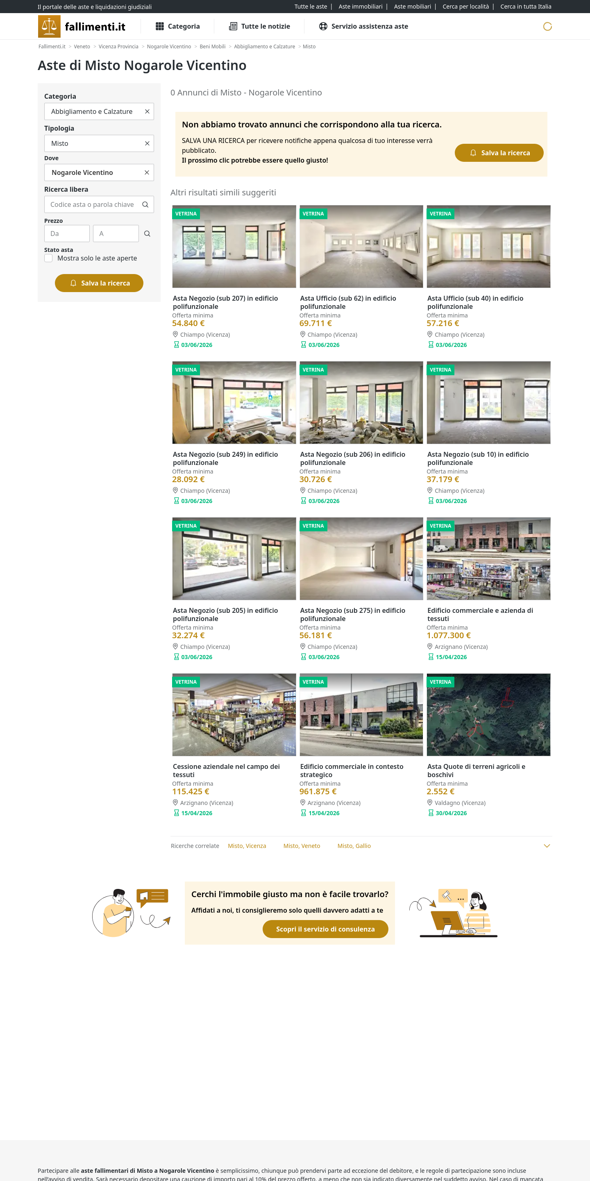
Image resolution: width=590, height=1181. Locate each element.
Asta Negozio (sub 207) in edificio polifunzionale (225, 302)
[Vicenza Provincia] (118, 47)
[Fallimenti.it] (52, 47)
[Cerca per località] (466, 6)
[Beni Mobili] (212, 47)
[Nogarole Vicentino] (169, 47)
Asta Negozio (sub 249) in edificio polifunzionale (225, 458)
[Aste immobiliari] (361, 6)
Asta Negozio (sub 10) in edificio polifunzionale (478, 458)
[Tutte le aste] (311, 6)
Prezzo (53, 220)
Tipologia (59, 128)
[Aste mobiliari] (412, 6)
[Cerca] (145, 204)
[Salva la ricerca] (99, 283)
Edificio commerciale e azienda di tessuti (480, 614)
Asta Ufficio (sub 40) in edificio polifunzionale (475, 302)
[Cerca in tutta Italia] (526, 6)
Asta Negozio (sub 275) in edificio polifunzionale (353, 614)
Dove (51, 158)
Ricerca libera (66, 189)
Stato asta (58, 250)
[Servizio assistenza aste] (363, 26)
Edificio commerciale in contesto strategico (352, 770)
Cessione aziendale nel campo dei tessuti (226, 770)
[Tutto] (99, 111)
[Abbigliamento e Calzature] (264, 47)
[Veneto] (82, 47)
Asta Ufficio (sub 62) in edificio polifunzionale (348, 302)
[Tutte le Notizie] (259, 26)
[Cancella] (147, 111)
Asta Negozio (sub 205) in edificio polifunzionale (225, 614)
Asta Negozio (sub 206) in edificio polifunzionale (353, 458)
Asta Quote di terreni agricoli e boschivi (476, 770)
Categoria (60, 96)
